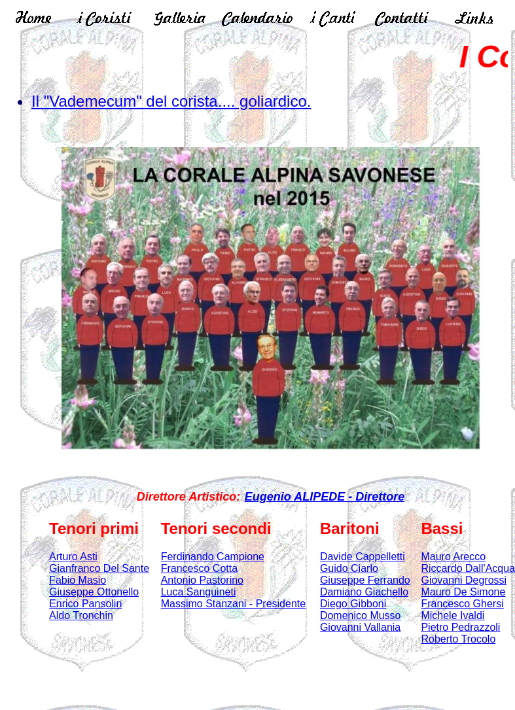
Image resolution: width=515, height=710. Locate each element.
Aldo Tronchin (81, 615)
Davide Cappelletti (362, 556)
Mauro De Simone (463, 591)
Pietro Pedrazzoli (460, 627)
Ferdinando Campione (212, 556)
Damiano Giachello (364, 591)
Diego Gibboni (353, 603)
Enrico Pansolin (85, 603)
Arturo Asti (73, 556)
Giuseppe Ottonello (94, 591)
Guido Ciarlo (349, 568)
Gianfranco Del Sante (99, 568)
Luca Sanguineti (198, 591)
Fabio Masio (77, 580)
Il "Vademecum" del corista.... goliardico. (171, 101)
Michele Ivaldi (452, 615)
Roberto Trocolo (458, 639)
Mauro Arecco (453, 556)
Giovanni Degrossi (463, 580)
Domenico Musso (360, 615)
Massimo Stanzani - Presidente (233, 603)
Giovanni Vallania (360, 627)
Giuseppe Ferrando (365, 580)
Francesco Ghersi (462, 603)
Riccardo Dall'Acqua (468, 568)
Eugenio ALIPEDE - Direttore (324, 496)
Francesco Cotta (199, 568)
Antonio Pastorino (202, 580)
